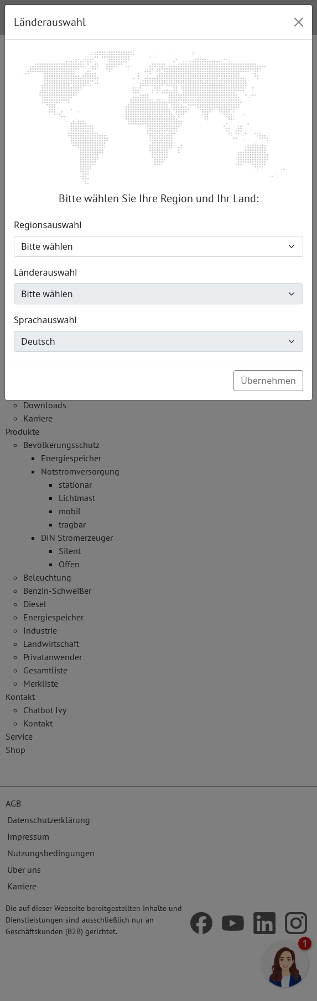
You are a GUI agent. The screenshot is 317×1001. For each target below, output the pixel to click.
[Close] (299, 22)
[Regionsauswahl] (158, 246)
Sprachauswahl (45, 320)
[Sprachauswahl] (158, 341)
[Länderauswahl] (158, 293)
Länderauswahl (45, 272)
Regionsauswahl (47, 225)
